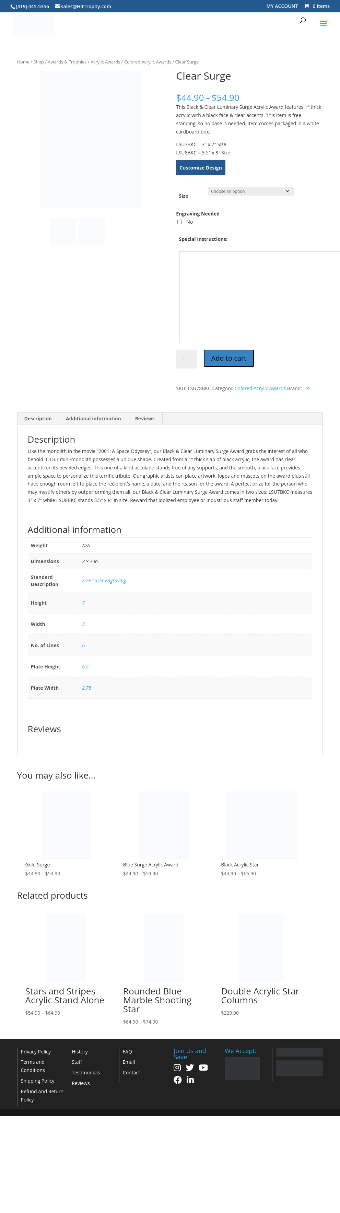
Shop (38, 62)
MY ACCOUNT (282, 6)
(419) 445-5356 (32, 6)
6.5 (85, 666)
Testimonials (86, 1072)
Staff (77, 1062)
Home (23, 62)
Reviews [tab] (145, 418)
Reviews (81, 1083)
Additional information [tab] (93, 418)
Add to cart (229, 358)
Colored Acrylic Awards (147, 62)
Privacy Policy (36, 1051)
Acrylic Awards (105, 62)
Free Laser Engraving (104, 580)
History (80, 1051)
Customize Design (200, 167)
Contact (131, 1072)
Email (129, 1062)
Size (183, 196)
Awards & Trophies (67, 62)
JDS (307, 388)
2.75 (86, 688)
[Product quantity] (186, 359)
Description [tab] (38, 418)
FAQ (127, 1051)
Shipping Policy (38, 1080)
